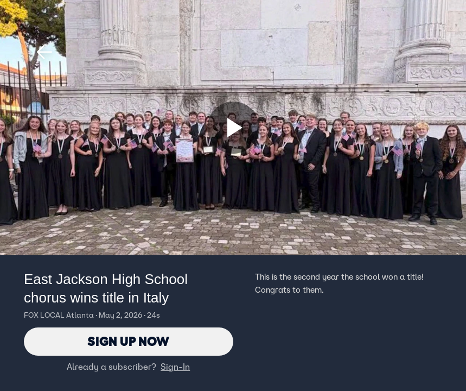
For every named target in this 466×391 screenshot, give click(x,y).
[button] (44, 52)
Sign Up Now (128, 341)
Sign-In (175, 366)
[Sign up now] (233, 128)
